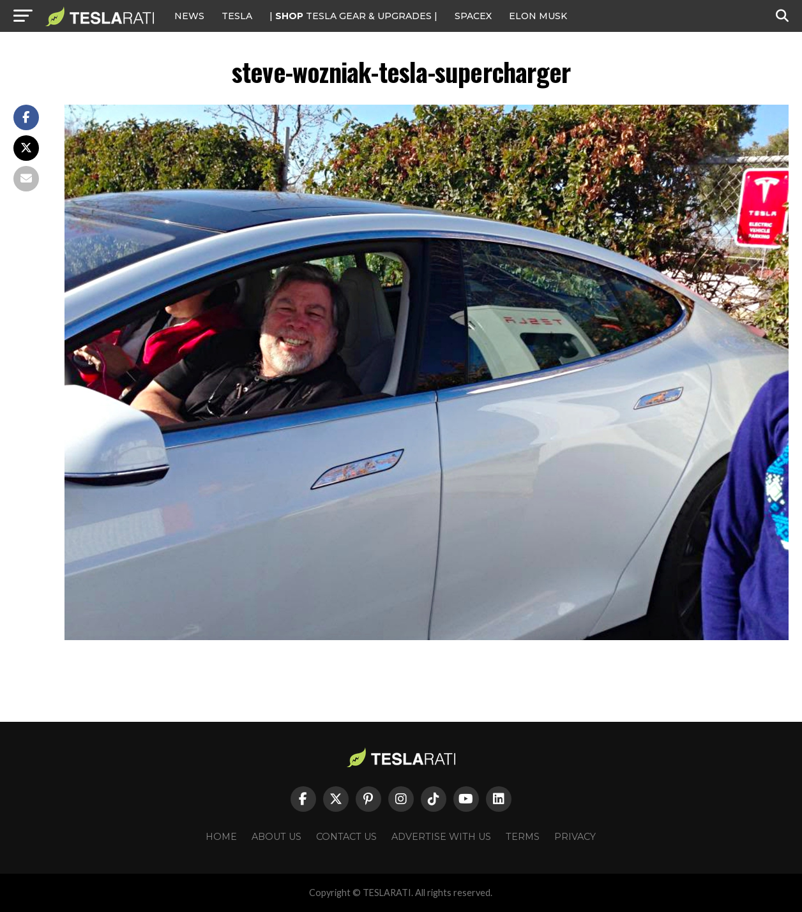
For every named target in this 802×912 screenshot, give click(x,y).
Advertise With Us (441, 836)
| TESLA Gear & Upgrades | (353, 16)
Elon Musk (538, 16)
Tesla (237, 16)
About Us (276, 836)
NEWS (189, 16)
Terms (523, 836)
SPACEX (473, 16)
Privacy (575, 836)
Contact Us (346, 836)
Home (221, 836)
